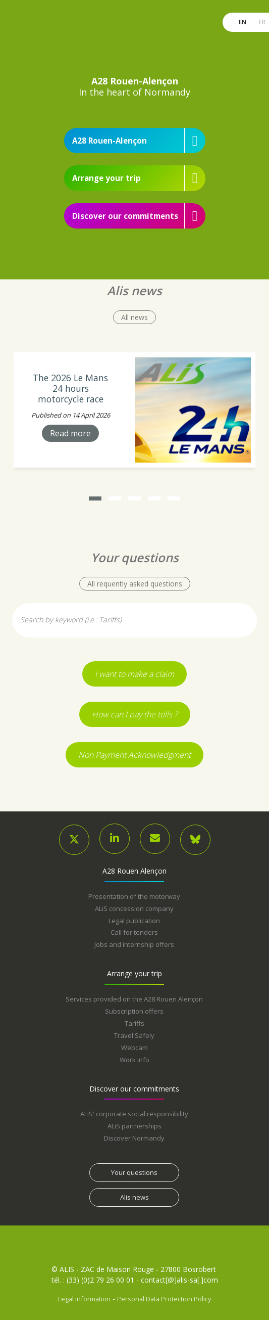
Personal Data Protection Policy (164, 1298)
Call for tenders (134, 932)
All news (134, 317)
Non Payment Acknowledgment (134, 754)
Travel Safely (134, 1035)
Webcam (134, 1047)
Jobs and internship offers (134, 944)
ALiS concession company (134, 908)
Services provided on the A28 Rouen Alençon (134, 999)
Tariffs (134, 1023)
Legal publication (134, 920)
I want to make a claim (134, 673)
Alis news (134, 1197)
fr (261, 22)
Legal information (84, 1298)
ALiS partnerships (134, 1125)
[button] (95, 498)
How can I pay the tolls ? (135, 714)
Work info (134, 1059)
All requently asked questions (134, 583)
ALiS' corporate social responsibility (134, 1113)
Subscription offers (134, 1011)
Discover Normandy (134, 1138)
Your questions (134, 1172)
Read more (70, 432)
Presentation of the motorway (134, 896)
